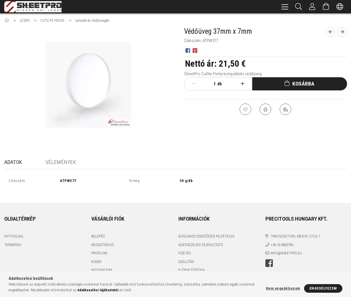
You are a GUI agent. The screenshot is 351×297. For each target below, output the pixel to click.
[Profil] (312, 6)
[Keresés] (298, 6)
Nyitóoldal (14, 230)
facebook (269, 257)
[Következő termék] (342, 32)
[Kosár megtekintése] (326, 6)
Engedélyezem (323, 288)
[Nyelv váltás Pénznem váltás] (340, 6)
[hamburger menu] (285, 6)
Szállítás (186, 255)
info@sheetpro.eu (286, 247)
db (219, 83)
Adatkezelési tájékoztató (200, 238)
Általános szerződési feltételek (206, 230)
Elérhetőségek (191, 264)
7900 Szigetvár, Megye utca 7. (296, 230)
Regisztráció (102, 238)
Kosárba (303, 83)
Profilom (99, 247)
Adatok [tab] (13, 162)
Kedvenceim (101, 264)
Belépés (98, 230)
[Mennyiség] (211, 84)
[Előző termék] (330, 32)
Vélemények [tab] (61, 162)
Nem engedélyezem (283, 288)
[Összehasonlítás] (285, 109)
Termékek (12, 238)
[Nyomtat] (265, 109)
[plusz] (242, 84)
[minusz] (193, 84)
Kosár (96, 255)
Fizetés (184, 247)
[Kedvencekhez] (245, 109)
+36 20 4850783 (282, 238)
